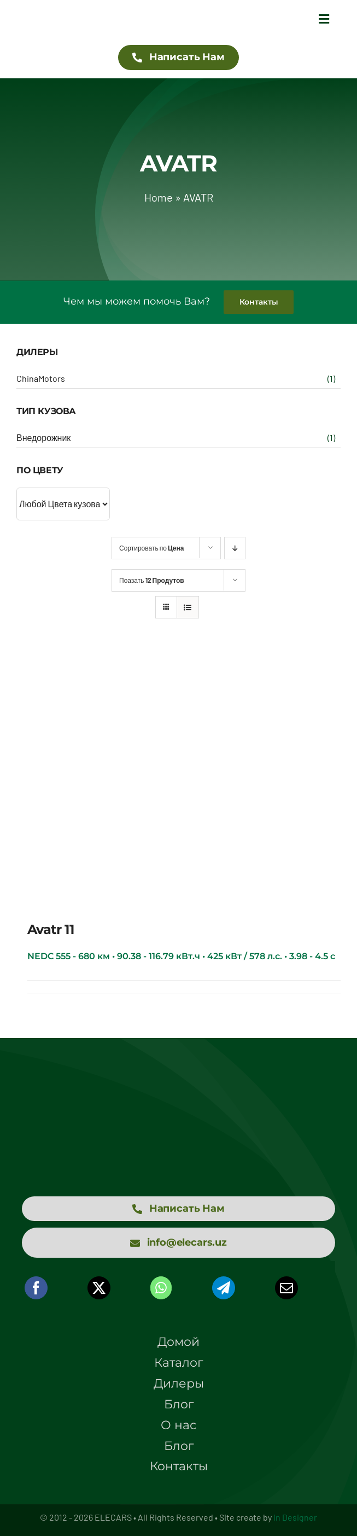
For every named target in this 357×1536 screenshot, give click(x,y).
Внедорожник (43, 437)
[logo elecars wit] (178, 1099)
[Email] (286, 1288)
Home (158, 197)
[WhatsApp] (161, 1288)
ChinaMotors (40, 378)
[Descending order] (234, 548)
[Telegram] (223, 1288)
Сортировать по (151, 548)
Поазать (151, 580)
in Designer (295, 1517)
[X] (99, 1288)
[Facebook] (36, 1288)
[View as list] (187, 607)
